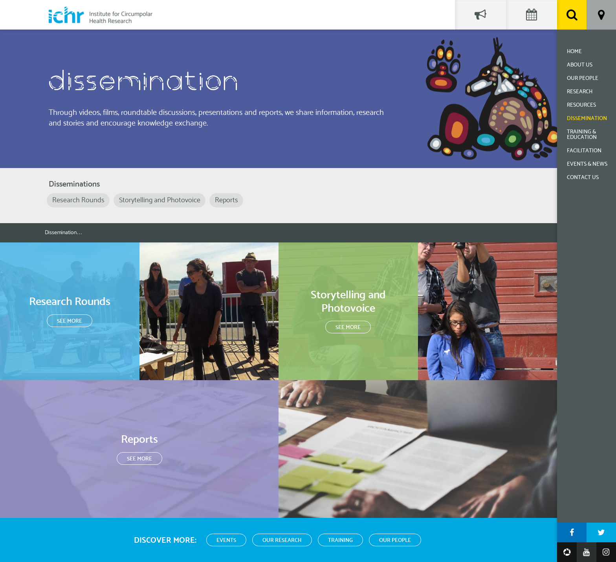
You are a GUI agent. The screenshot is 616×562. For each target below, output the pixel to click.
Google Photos (567, 552)
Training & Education (582, 135)
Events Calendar (531, 15)
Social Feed (480, 15)
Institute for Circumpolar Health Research (100, 15)
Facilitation (584, 150)
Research (579, 91)
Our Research (282, 540)
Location (601, 15)
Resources (581, 105)
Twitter (601, 532)
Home (574, 51)
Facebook (572, 532)
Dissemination (587, 118)
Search (572, 15)
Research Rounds (78, 200)
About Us (579, 65)
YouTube (586, 552)
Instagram (606, 552)
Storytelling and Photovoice (159, 200)
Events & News (587, 164)
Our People (582, 78)
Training (340, 540)
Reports (226, 200)
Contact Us (583, 177)
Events (226, 540)
